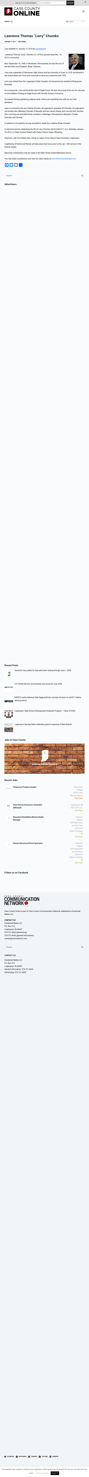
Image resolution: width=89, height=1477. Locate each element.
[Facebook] (9, 1456)
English (70, 22)
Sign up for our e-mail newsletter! (26, 3)
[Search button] (82, 175)
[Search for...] (42, 175)
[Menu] (84, 11)
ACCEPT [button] (55, 1473)
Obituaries (22, 41)
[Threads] (32, 1456)
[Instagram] (21, 1456)
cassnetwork (40, 49)
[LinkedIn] (53, 1456)
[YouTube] (43, 1456)
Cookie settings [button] (42, 1473)
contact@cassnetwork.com (15, 938)
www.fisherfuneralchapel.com (63, 159)
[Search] (8, 21)
